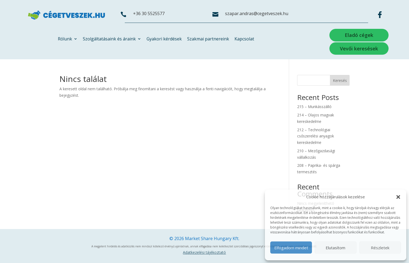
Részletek (380, 247)
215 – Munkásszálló (314, 106)
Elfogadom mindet (291, 247)
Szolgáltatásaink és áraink (109, 39)
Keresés (340, 80)
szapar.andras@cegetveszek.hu (256, 13)
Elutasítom (335, 247)
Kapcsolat (244, 39)
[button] (398, 197)
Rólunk (65, 39)
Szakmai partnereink (208, 39)
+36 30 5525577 (149, 13)
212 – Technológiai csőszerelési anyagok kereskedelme (315, 136)
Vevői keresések (359, 48)
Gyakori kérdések (164, 39)
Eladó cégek (359, 35)
